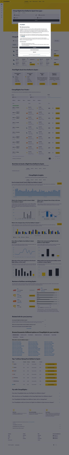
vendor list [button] (23, 36)
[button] (34, 47)
